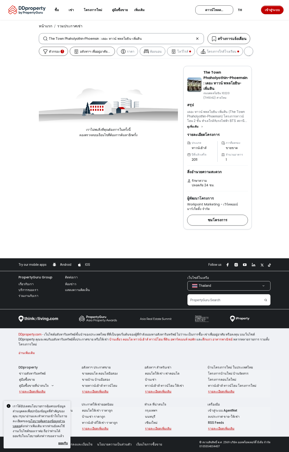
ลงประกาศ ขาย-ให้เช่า (223, 416)
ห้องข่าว (70, 284)
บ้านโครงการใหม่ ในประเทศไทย (230, 367)
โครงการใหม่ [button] (95, 10)
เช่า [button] (74, 10)
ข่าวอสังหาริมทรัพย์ (32, 373)
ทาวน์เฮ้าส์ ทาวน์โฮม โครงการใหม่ (231, 385)
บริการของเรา (28, 290)
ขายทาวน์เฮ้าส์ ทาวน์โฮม (99, 385)
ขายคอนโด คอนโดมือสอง (99, 373)
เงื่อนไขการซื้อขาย (149, 444)
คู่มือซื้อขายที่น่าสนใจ (36, 385)
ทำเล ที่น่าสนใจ (155, 404)
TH (242, 10)
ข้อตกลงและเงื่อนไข (79, 444)
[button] (195, 126)
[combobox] (121, 39)
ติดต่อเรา (71, 277)
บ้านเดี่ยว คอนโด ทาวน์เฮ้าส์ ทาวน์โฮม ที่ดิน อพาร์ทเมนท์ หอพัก (152, 339)
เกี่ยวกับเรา (26, 284)
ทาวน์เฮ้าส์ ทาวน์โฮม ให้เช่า (163, 385)
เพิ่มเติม (142, 10)
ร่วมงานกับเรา (28, 296)
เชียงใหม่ (150, 422)
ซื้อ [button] (59, 10)
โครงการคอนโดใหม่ (221, 379)
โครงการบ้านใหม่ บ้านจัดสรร (227, 373)
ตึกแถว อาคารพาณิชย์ (217, 339)
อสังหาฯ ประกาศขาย (96, 367)
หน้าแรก (45, 26)
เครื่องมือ (213, 404)
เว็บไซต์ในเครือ (198, 277)
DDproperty (28, 367)
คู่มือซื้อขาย (26, 379)
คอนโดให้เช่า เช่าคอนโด (161, 373)
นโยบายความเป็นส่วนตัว (114, 444)
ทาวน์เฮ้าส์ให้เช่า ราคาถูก (99, 422)
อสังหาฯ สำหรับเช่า (157, 367)
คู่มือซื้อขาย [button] (120, 10)
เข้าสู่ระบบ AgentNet (222, 410)
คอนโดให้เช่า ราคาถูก (97, 410)
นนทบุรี (149, 416)
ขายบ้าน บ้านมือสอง (96, 379)
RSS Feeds (215, 422)
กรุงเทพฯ (150, 410)
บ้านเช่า (150, 379)
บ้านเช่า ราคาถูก (93, 416)
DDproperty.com (30, 334)
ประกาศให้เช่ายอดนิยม (97, 404)
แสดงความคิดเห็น (77, 290)
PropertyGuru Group (35, 277)
